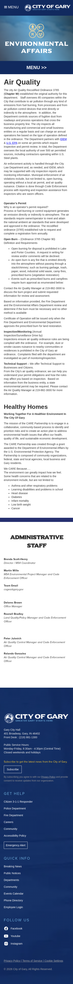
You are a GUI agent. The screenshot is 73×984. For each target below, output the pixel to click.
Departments (11, 880)
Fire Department (13, 815)
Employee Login (13, 907)
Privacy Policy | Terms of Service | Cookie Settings (33, 960)
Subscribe (13, 769)
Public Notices (12, 873)
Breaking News (13, 866)
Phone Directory (13, 900)
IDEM (63, 139)
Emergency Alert (15, 845)
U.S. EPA (11, 142)
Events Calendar (14, 893)
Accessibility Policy (15, 835)
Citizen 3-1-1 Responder (18, 801)
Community (10, 828)
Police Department (15, 808)
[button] (11, 8)
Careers (8, 822)
